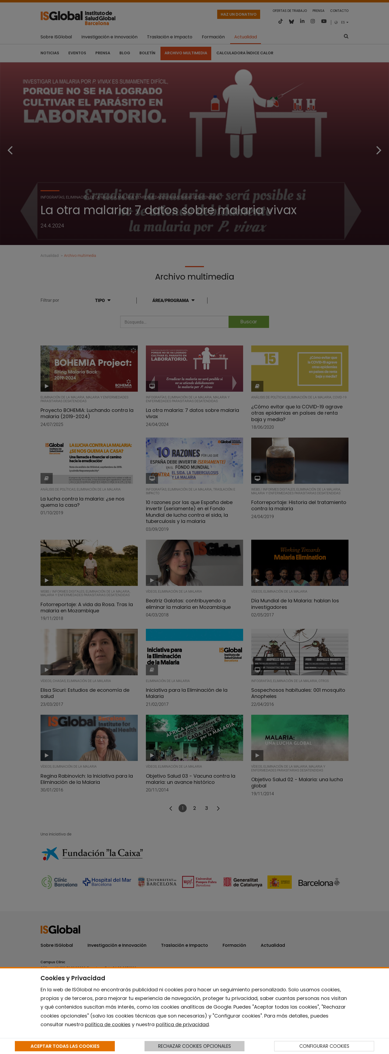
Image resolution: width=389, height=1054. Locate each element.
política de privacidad (182, 1024)
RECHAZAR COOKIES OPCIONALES (194, 1046)
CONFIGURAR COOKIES (324, 1046)
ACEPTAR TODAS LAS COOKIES (65, 1046)
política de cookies (107, 1024)
